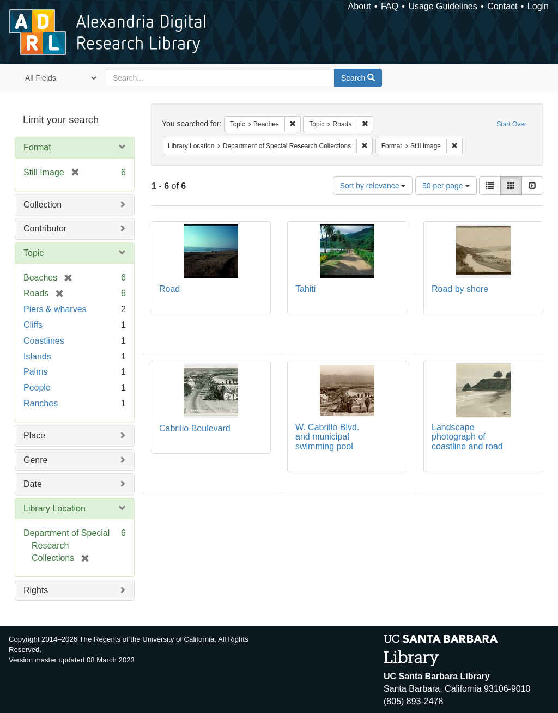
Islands (37, 356)
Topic (33, 253)
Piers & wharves (55, 309)
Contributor (44, 228)
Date (32, 484)
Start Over (511, 124)
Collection (42, 204)
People (37, 387)
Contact (502, 6)
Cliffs (33, 325)
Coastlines (43, 340)
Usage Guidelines (442, 6)
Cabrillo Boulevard (195, 428)
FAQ (389, 6)
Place (34, 435)
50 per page (446, 185)
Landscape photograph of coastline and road (467, 437)
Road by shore (460, 289)
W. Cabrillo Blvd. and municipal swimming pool (327, 437)
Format (37, 147)
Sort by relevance (373, 185)
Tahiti (305, 289)
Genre (35, 460)
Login (538, 6)
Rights (35, 590)
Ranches (40, 403)
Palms (35, 371)
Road (169, 289)
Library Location (54, 508)
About (359, 6)
